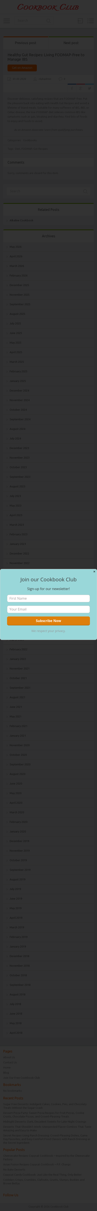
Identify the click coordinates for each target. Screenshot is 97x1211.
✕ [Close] (94, 571)
